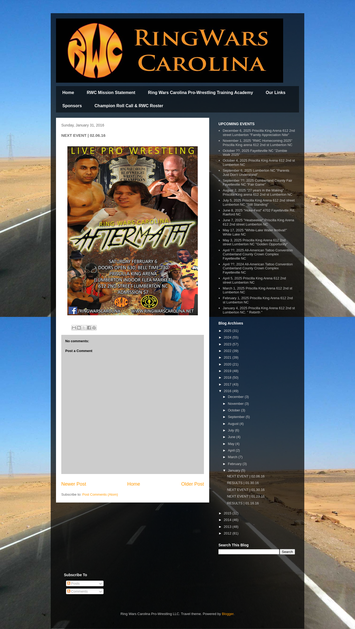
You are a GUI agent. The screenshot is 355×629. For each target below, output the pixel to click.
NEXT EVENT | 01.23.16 (245, 496)
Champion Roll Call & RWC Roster (129, 106)
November (236, 404)
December (236, 397)
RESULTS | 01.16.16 (243, 503)
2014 (228, 520)
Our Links (276, 92)
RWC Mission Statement (111, 92)
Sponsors (72, 106)
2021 (228, 357)
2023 (228, 344)
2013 (228, 527)
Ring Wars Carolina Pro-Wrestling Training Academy (200, 92)
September (237, 417)
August (234, 424)
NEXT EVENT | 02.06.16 (245, 476)
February (235, 464)
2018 (228, 377)
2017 (228, 384)
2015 (228, 513)
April (232, 450)
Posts (73, 583)
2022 (228, 351)
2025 (228, 331)
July (231, 430)
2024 (228, 337)
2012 (228, 533)
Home (68, 92)
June (232, 437)
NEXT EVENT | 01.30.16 (245, 490)
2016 (228, 391)
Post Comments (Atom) (100, 494)
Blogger (227, 614)
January (234, 470)
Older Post (192, 484)
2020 (228, 364)
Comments (77, 591)
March (233, 457)
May (231, 444)
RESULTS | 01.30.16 (243, 483)
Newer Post (73, 484)
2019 (228, 371)
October (234, 410)
